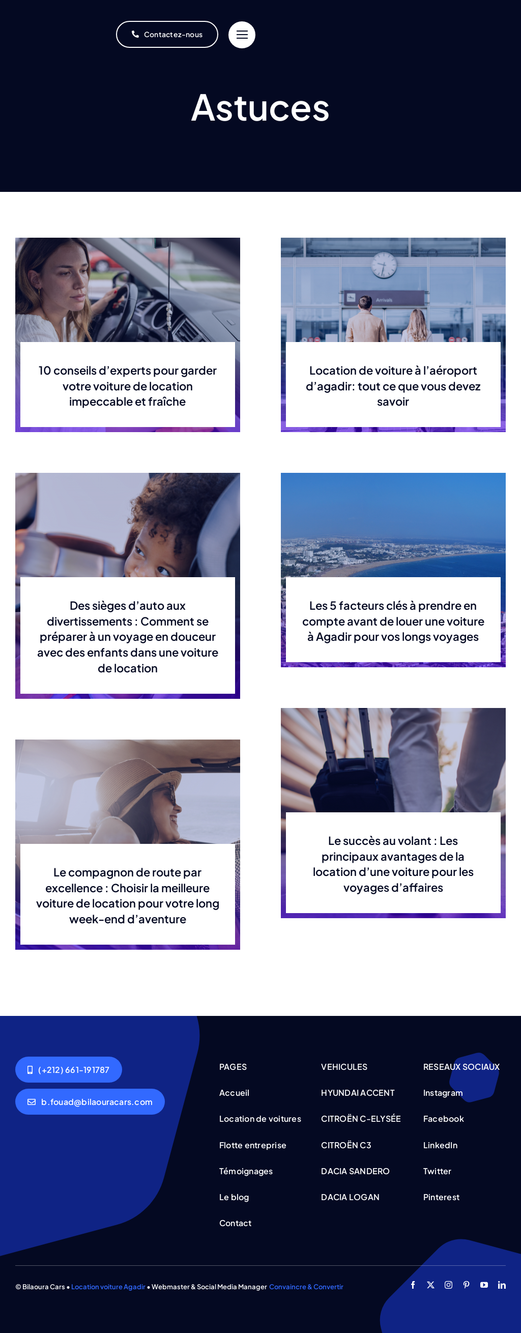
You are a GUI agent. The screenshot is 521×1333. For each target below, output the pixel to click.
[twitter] (431, 1285)
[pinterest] (466, 1285)
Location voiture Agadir (108, 1287)
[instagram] (448, 1285)
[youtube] (484, 1285)
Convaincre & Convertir (306, 1287)
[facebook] (413, 1285)
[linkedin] (502, 1285)
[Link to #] (241, 34)
